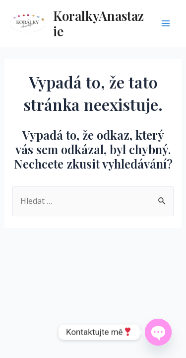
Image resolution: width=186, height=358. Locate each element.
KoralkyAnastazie (98, 23)
